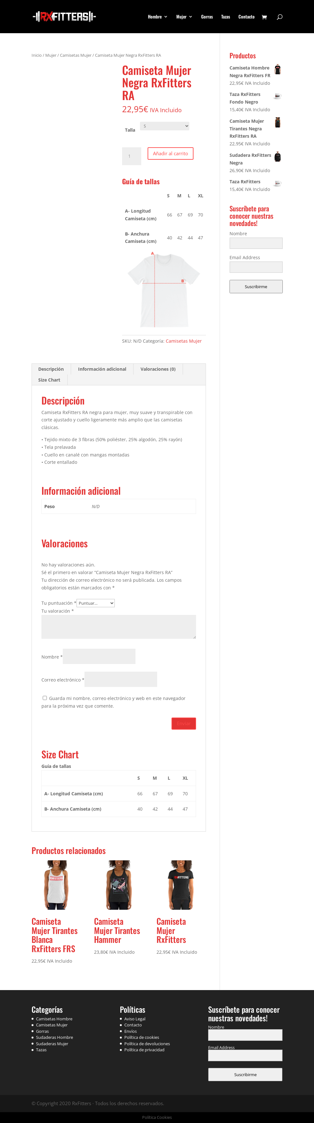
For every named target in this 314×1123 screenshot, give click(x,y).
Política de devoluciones (147, 1043)
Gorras (207, 17)
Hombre (155, 17)
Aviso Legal (134, 1019)
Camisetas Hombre (54, 1019)
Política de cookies (141, 1037)
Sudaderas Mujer (52, 1043)
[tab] (51, 369)
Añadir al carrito (170, 153)
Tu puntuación (59, 603)
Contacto (246, 17)
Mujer (181, 17)
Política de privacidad (144, 1050)
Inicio (37, 55)
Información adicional (102, 369)
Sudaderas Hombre (54, 1037)
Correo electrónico (62, 680)
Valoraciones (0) (158, 369)
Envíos (130, 1031)
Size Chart (49, 380)
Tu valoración (57, 611)
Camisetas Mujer (75, 55)
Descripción (51, 369)
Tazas (225, 17)
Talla (130, 130)
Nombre (52, 657)
